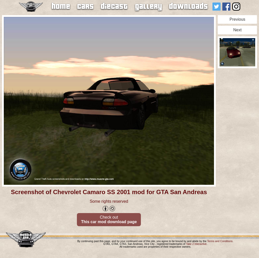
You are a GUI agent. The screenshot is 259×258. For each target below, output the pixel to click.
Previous (237, 19)
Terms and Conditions (220, 241)
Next (237, 30)
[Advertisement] (237, 146)
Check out (109, 219)
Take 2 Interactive (196, 244)
